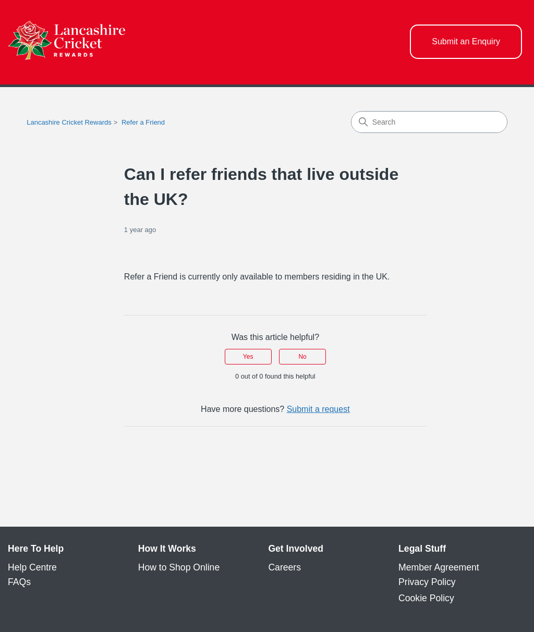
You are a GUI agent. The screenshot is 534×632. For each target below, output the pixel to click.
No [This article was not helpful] (302, 356)
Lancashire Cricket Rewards (69, 122)
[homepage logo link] (66, 42)
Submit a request (318, 409)
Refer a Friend (143, 122)
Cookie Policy (426, 598)
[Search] (429, 122)
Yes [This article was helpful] (248, 356)
